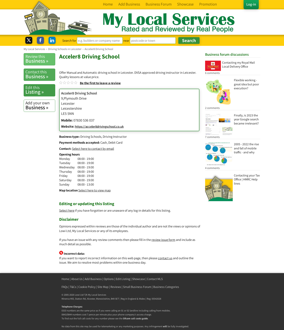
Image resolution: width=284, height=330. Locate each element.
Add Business (93, 279)
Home (65, 279)
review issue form (163, 240)
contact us (165, 258)
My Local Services (97, 294)
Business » (40, 59)
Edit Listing (123, 279)
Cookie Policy (86, 287)
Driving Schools (90, 136)
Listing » (40, 90)
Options (109, 279)
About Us (77, 279)
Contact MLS (155, 279)
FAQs (65, 287)
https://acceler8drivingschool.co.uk (99, 126)
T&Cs (73, 287)
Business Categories (166, 287)
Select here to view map (94, 190)
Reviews (115, 287)
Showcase (138, 279)
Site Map (102, 287)
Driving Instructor (115, 136)
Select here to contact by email (93, 148)
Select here (66, 210)
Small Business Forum (137, 287)
